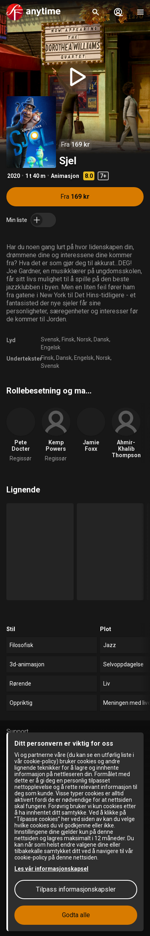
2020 (13, 176)
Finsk (68, 339)
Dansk (101, 339)
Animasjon (65, 176)
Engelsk (50, 347)
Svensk (50, 339)
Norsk (84, 339)
